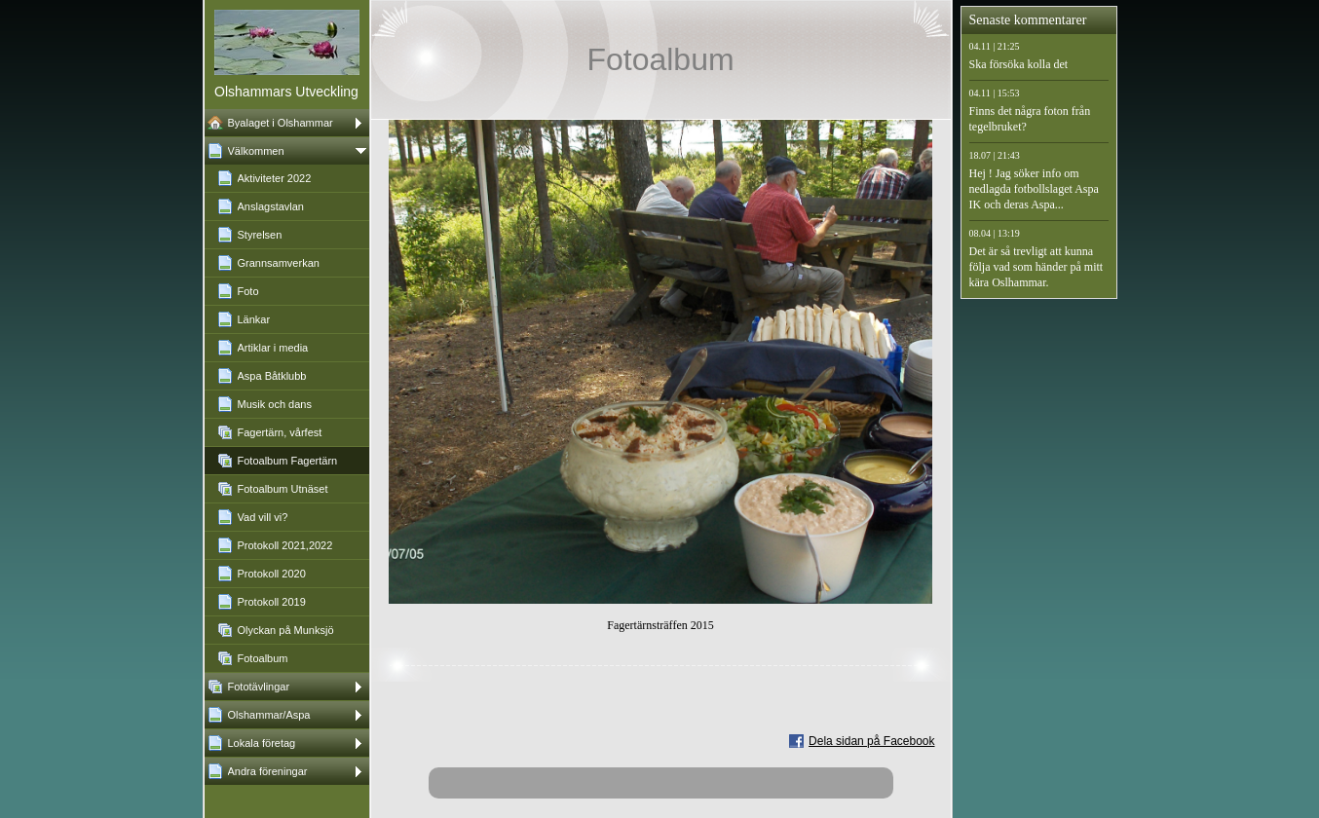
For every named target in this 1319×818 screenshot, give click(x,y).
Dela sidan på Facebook (871, 741)
